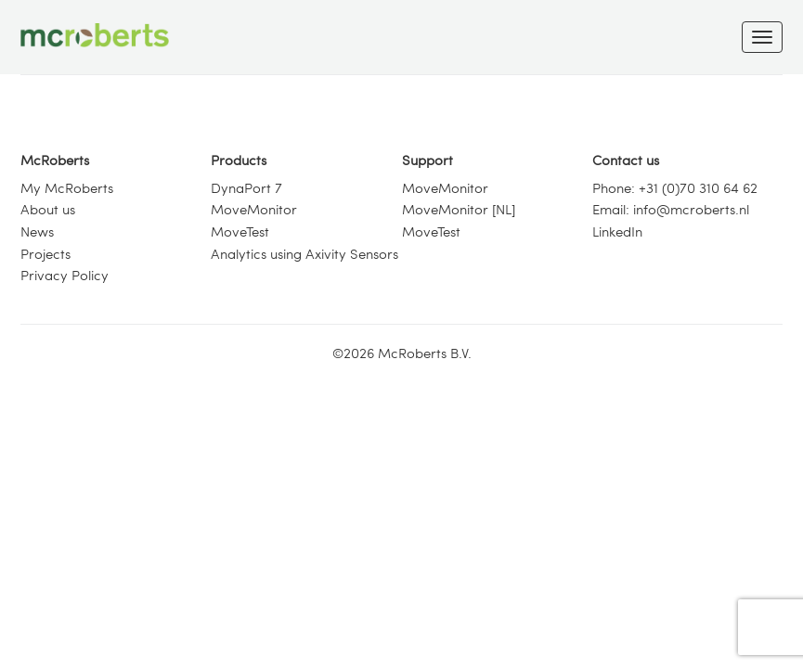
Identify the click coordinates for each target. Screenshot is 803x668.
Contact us (625, 159)
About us (47, 208)
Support (427, 159)
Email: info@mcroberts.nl (670, 208)
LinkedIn (617, 231)
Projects (45, 253)
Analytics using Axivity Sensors (304, 253)
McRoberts (54, 159)
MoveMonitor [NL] (458, 208)
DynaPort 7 (246, 187)
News (37, 231)
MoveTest (240, 231)
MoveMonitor (254, 208)
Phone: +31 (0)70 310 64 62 (675, 187)
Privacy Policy (64, 274)
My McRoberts (66, 187)
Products (238, 159)
